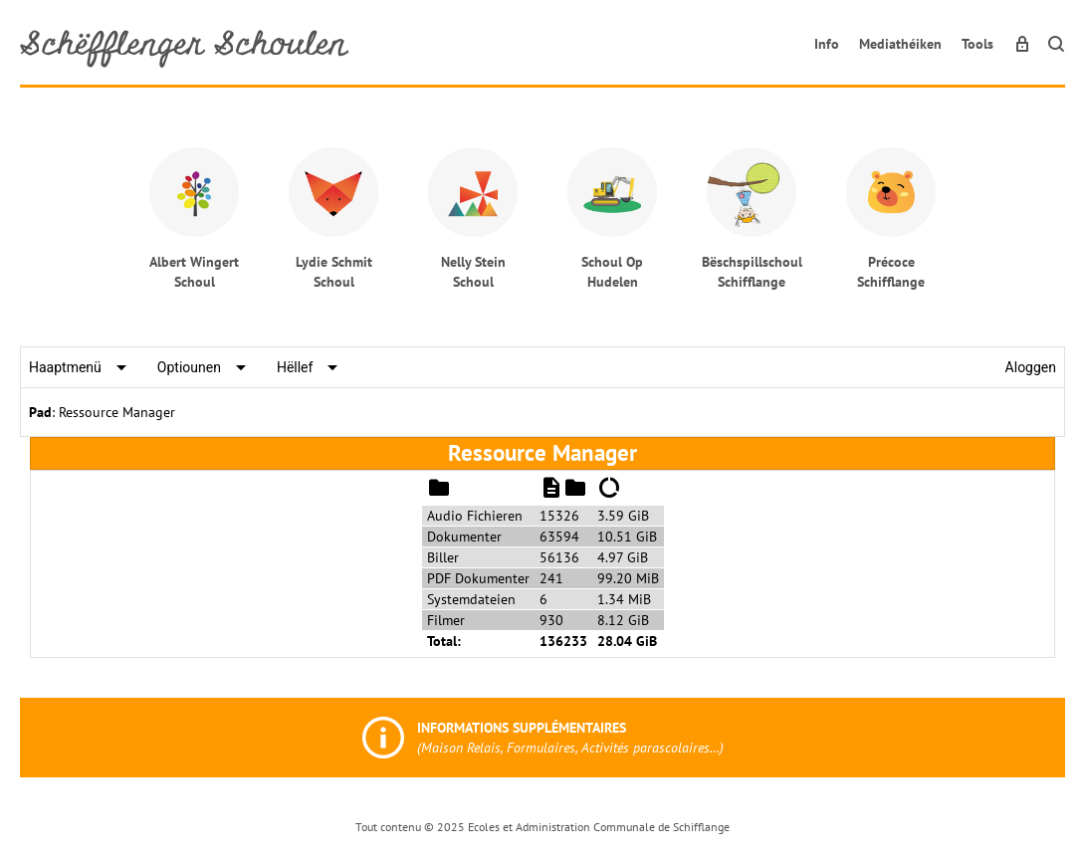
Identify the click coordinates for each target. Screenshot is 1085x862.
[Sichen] (1056, 44)
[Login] (1022, 44)
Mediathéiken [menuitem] (900, 44)
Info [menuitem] (826, 44)
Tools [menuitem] (977, 44)
